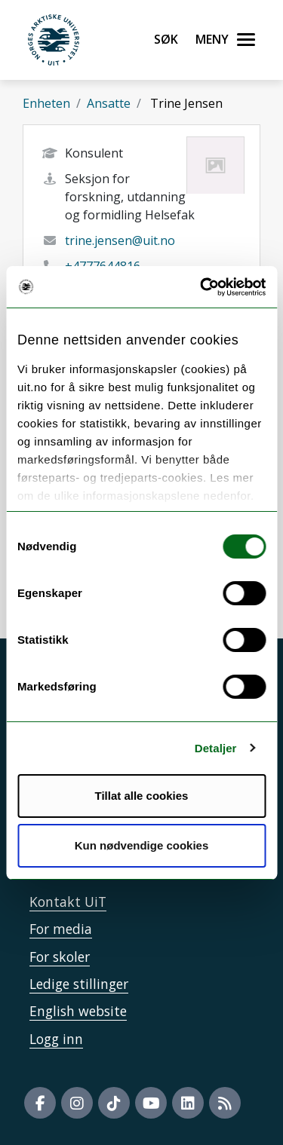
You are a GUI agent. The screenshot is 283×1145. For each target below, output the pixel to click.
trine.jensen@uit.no (120, 240)
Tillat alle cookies (142, 795)
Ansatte (109, 103)
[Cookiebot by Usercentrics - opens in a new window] (201, 287)
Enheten (46, 103)
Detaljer (216, 748)
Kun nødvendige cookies (142, 845)
